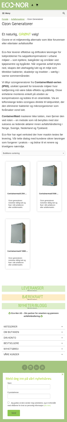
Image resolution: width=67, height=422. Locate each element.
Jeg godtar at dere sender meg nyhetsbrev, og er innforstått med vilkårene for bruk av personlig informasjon (32, 404)
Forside (5, 19)
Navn (29, 385)
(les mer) (47, 405)
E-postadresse (29, 395)
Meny (6, 13)
